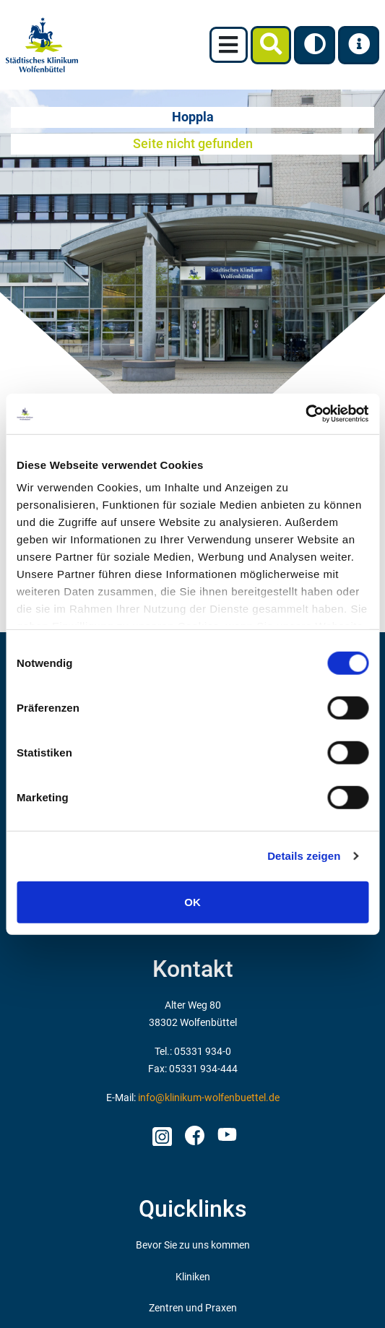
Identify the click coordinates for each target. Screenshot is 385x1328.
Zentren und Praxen (193, 1308)
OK (192, 901)
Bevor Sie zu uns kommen (193, 1245)
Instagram (161, 1132)
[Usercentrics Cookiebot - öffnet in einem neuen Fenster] (305, 414)
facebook (194, 1132)
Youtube (225, 1136)
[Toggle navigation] (228, 45)
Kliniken (193, 1277)
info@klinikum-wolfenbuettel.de (209, 1098)
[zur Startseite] (42, 44)
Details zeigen (303, 856)
